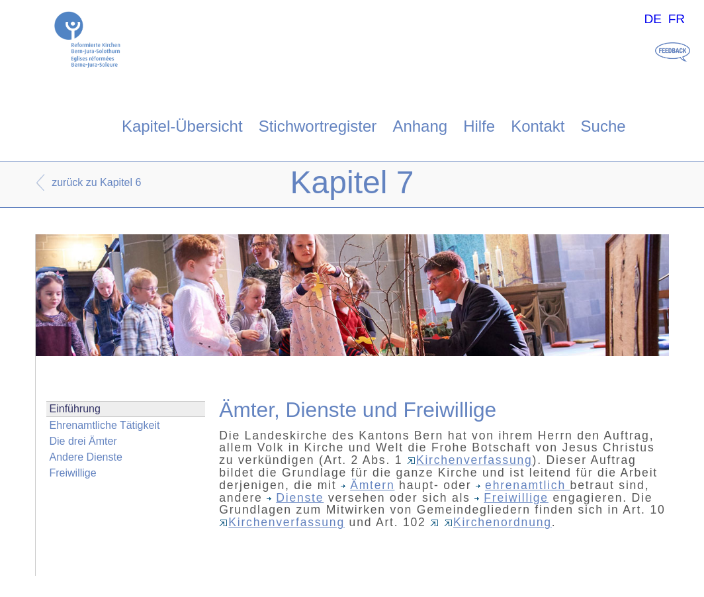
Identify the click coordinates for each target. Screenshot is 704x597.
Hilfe (479, 126)
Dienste (295, 497)
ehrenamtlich (523, 485)
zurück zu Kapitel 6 (96, 182)
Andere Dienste (86, 457)
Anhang (419, 126)
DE (653, 19)
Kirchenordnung (498, 522)
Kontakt (537, 126)
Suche (603, 126)
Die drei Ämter (83, 441)
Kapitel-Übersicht (182, 126)
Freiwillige (73, 473)
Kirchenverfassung (470, 460)
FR (676, 19)
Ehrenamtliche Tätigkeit (105, 425)
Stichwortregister (318, 126)
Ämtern (367, 485)
